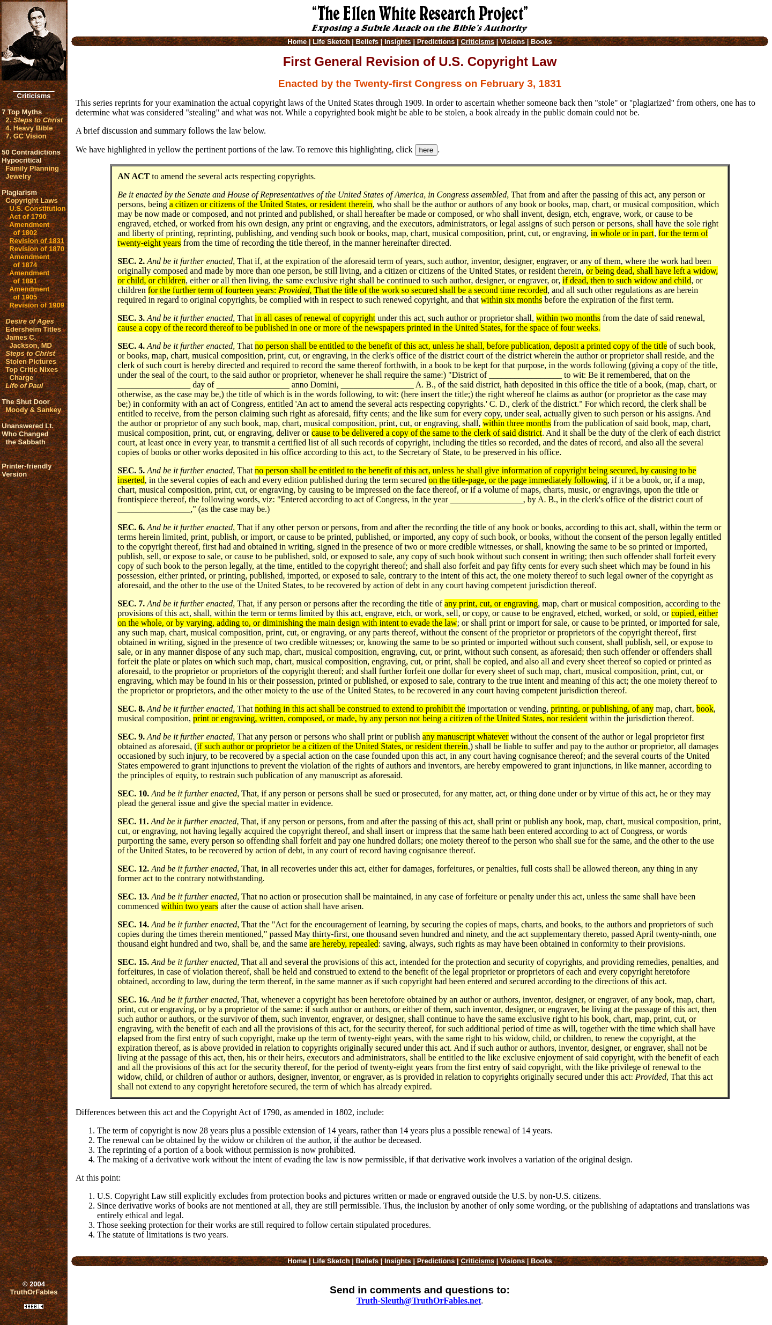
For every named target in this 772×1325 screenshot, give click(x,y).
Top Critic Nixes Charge (31, 373)
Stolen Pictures (30, 361)
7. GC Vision (25, 136)
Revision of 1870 (36, 249)
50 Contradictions (31, 152)
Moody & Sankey (33, 410)
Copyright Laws (31, 200)
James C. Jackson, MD (28, 341)
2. (34, 120)
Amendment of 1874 (29, 261)
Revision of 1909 (36, 305)
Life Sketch (331, 42)
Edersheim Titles (33, 329)
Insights (397, 42)
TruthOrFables (34, 1292)
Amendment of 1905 (29, 293)
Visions (512, 42)
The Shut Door (26, 402)
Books (541, 42)
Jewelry (18, 176)
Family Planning (32, 168)
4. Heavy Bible (29, 128)
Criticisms (33, 96)
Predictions (436, 42)
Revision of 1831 (36, 241)
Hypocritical (21, 160)
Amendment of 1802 (29, 229)
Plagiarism (19, 192)
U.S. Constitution (37, 208)
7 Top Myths (22, 112)
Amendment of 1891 (29, 277)
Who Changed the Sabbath (25, 438)
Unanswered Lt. (28, 426)
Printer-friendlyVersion (26, 470)
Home (297, 42)
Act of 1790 (27, 217)
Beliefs (366, 42)
